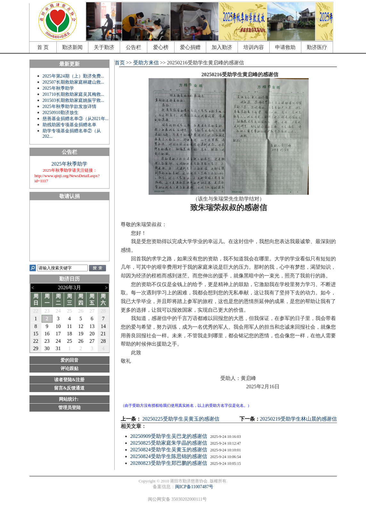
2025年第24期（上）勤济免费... (73, 76)
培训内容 (253, 47)
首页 (119, 62)
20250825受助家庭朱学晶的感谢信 (168, 443)
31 (58, 348)
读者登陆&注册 (69, 379)
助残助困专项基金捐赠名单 (69, 124)
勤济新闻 (72, 47)
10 (58, 326)
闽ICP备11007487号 (194, 486)
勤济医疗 (317, 47)
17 (58, 333)
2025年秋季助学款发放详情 (69, 106)
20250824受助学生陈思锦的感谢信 (168, 456)
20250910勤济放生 (60, 112)
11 (69, 326)
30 (47, 348)
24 (58, 311)
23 (47, 311)
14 (103, 326)
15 (35, 333)
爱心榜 (160, 47)
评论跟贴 (69, 368)
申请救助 (285, 47)
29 (35, 348)
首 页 (43, 47)
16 (47, 333)
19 (80, 333)
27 (91, 311)
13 (91, 326)
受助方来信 (146, 62)
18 (69, 333)
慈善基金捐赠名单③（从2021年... (76, 118)
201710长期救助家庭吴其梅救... (73, 94)
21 (103, 333)
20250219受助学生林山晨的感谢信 (298, 419)
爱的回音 (69, 360)
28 (103, 311)
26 (80, 311)
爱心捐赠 (190, 47)
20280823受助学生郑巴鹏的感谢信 (168, 463)
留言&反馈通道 (69, 388)
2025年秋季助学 (58, 88)
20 (91, 333)
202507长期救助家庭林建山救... (73, 82)
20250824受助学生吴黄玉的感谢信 (168, 449)
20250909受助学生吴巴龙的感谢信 (168, 436)
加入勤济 (222, 47)
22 (35, 311)
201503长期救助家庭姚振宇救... (73, 100)
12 (80, 326)
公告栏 (133, 47)
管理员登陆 (69, 407)
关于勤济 (104, 47)
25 (69, 311)
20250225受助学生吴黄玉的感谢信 (180, 419)
